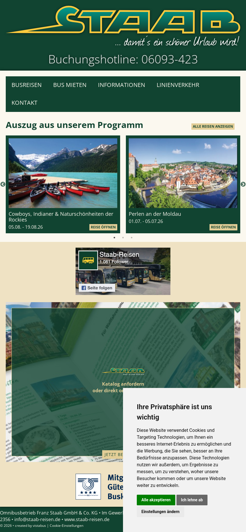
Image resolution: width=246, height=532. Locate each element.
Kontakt (24, 102)
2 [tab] (123, 237)
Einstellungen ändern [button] (160, 511)
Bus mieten (70, 85)
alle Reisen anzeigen (213, 126)
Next (243, 184)
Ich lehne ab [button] (192, 500)
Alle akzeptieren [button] (156, 500)
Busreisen (26, 85)
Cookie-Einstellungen (66, 525)
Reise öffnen (103, 227)
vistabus (39, 525)
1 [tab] (114, 237)
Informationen (121, 85)
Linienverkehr (178, 85)
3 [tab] (131, 237)
